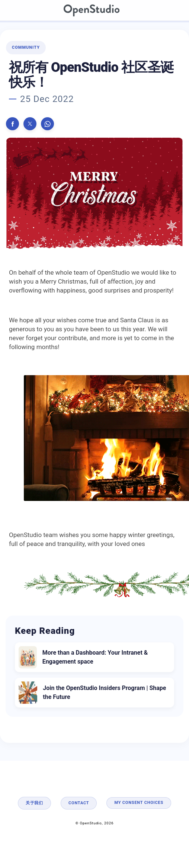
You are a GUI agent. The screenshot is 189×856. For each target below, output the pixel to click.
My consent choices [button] (138, 802)
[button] (12, 123)
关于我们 (34, 803)
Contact (78, 803)
